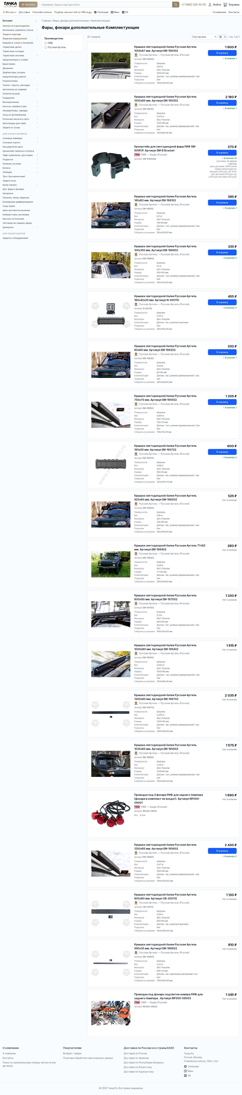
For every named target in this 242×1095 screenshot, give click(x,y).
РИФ (48, 43)
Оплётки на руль (11, 93)
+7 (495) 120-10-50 (193, 4)
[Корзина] (231, 4)
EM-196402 (148, 558)
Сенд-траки (9, 206)
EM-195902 (148, 757)
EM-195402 (148, 657)
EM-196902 (148, 258)
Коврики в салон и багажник (18, 42)
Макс (115, 12)
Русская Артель (55, 47)
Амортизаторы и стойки (15, 59)
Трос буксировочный (14, 176)
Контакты (234, 12)
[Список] (220, 37)
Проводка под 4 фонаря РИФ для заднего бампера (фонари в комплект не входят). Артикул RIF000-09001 (168, 798)
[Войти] (214, 5)
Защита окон (9, 180)
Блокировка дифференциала (18, 201)
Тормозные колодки (13, 51)
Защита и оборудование (15, 238)
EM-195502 (148, 408)
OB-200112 (148, 907)
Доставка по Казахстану (138, 1067)
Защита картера (12, 34)
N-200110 (147, 308)
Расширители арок (13, 146)
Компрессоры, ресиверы (16, 214)
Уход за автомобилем (14, 114)
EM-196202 (148, 358)
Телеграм (101, 12)
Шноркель (8, 193)
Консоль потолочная (13, 218)
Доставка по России (135, 1053)
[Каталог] (28, 4)
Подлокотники (10, 81)
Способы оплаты (42, 12)
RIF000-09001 (150, 811)
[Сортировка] (203, 36)
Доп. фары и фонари (13, 189)
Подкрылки (8, 97)
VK (125, 12)
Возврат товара (72, 1053)
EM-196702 (148, 707)
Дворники (8, 68)
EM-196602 (148, 956)
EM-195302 (148, 109)
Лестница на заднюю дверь (17, 223)
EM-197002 (148, 607)
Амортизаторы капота (14, 76)
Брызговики (9, 64)
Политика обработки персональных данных (88, 1058)
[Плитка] (225, 37)
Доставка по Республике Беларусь (144, 1062)
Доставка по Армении (136, 1058)
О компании (219, 12)
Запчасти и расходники (16, 25)
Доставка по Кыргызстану (139, 1071)
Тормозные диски (12, 47)
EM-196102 (148, 208)
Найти (175, 4)
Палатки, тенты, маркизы (16, 197)
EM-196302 (148, 59)
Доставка (24, 12)
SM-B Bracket (149, 159)
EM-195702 (148, 458)
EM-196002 (148, 508)
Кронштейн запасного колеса (18, 151)
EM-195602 (148, 857)
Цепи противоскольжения (16, 210)
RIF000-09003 (150, 1006)
